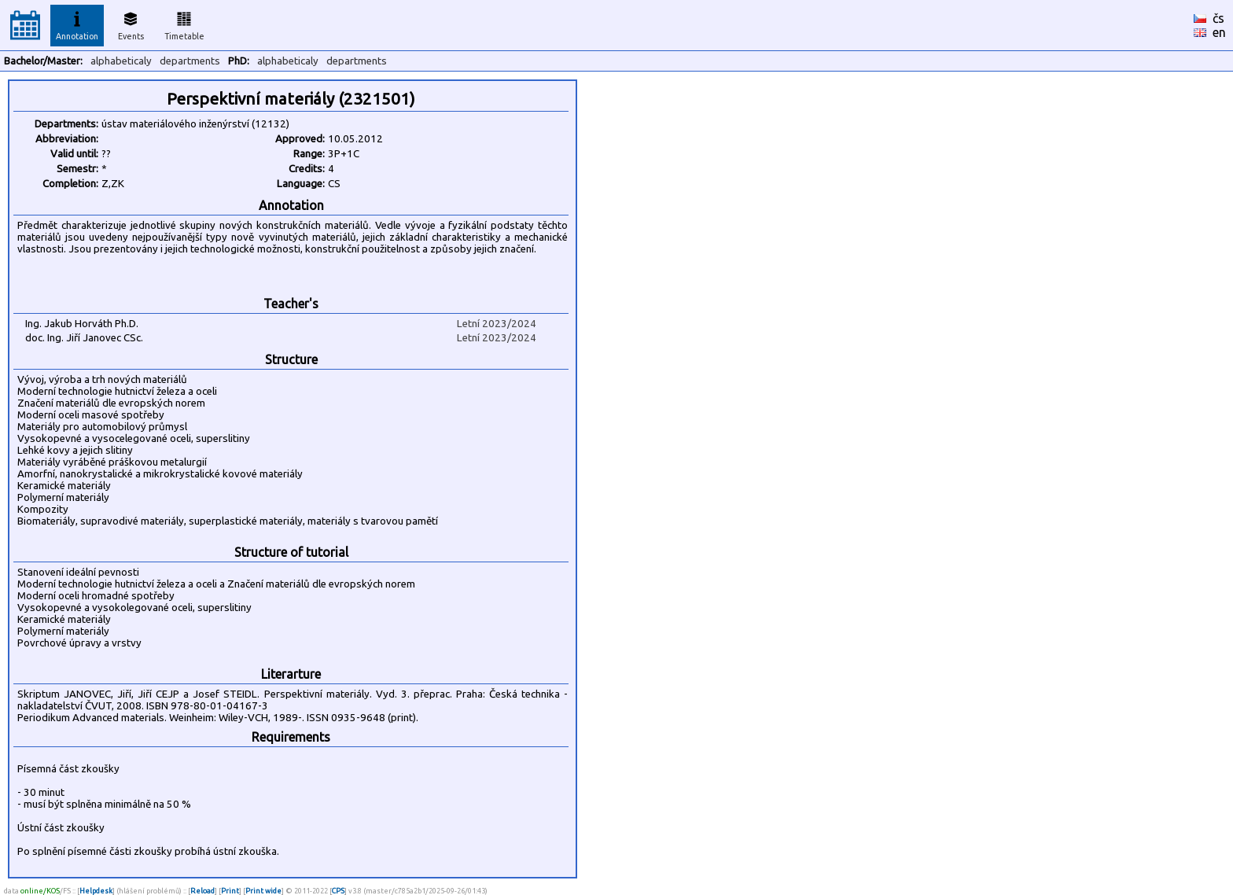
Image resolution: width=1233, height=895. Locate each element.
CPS (338, 890)
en (1219, 32)
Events (131, 23)
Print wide (263, 890)
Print (230, 890)
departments (190, 61)
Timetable (184, 23)
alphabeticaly (121, 61)
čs (1218, 18)
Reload (202, 890)
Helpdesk (95, 890)
